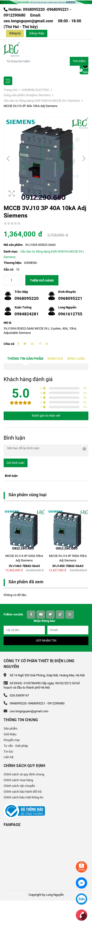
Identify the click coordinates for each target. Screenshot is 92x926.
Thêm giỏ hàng (42, 280)
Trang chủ (10, 90)
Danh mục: (11, 251)
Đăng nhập (36, 33)
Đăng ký (15, 33)
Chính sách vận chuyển (19, 786)
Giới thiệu (10, 734)
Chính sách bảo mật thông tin (23, 797)
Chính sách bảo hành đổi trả (23, 791)
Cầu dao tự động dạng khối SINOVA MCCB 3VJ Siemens (42, 100)
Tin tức (8, 751)
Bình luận (76, 359)
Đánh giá (55, 359)
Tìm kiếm (79, 61)
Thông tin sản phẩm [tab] (25, 359)
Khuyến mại (12, 740)
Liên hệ (9, 757)
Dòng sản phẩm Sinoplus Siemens (27, 95)
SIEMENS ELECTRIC (35, 90)
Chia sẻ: (9, 344)
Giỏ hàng (84, 70)
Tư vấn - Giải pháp (16, 746)
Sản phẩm (10, 728)
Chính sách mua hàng (18, 780)
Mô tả (7, 322)
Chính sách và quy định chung (24, 774)
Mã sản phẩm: (13, 245)
